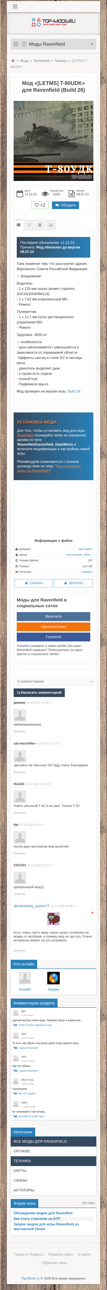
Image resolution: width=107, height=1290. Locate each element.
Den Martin (85, 549)
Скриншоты (51, 225)
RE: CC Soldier (27, 1093)
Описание (18, 225)
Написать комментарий (41, 692)
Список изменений (29, 225)
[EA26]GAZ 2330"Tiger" (31, 1116)
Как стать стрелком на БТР (37, 1219)
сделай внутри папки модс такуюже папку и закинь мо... (47, 1020)
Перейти (87, 571)
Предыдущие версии (40, 225)
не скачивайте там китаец (28, 1111)
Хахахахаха (19, 1088)
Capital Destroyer (28, 1047)
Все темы (88, 1203)
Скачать (33, 583)
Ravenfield (25, 435)
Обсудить (65, 205)
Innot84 (25, 989)
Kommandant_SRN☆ (79, 554)
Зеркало (73, 583)
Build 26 (74, 391)
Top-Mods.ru (30, 1278)
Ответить (20, 731)
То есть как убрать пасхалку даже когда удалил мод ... (46, 1043)
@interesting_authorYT (32, 906)
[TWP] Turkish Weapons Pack (35, 1025)
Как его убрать (21, 1065)
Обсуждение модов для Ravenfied (43, 1213)
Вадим (53, 989)
